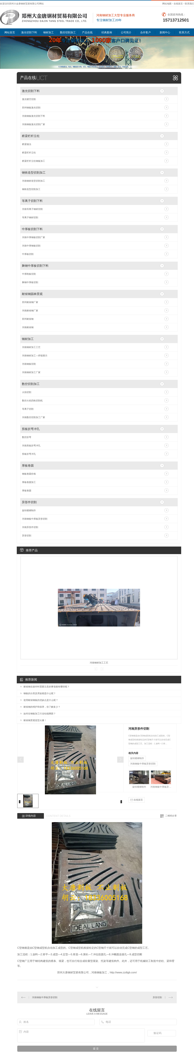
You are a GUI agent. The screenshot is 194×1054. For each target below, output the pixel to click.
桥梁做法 (26, 144)
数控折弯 (26, 437)
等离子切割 (28, 409)
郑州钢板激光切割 (31, 107)
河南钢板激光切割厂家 (33, 124)
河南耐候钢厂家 (30, 310)
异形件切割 (29, 502)
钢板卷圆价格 (29, 473)
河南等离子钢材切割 (32, 209)
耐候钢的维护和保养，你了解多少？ (42, 707)
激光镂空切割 (29, 99)
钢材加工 (48, 32)
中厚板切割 (28, 254)
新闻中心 (165, 32)
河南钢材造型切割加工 (33, 180)
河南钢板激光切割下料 (33, 116)
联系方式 (184, 32)
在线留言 (178, 3)
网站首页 (9, 32)
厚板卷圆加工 (29, 482)
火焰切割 (26, 392)
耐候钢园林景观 (32, 294)
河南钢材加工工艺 (31, 347)
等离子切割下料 (32, 200)
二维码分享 (171, 815)
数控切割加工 (68, 32)
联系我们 (189, 3)
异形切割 (26, 535)
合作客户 (145, 32)
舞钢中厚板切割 (30, 282)
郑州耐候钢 (28, 319)
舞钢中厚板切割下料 (35, 265)
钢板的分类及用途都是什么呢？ (40, 693)
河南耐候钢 (28, 327)
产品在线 (87, 32)
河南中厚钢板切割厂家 (33, 237)
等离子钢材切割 (30, 217)
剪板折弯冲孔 (31, 429)
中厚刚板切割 (29, 274)
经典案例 (106, 32)
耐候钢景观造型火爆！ (35, 720)
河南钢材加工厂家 (31, 372)
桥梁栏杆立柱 (31, 136)
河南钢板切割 (29, 364)
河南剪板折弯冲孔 (31, 445)
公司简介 (126, 32)
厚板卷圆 (28, 465)
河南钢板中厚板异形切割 (34, 518)
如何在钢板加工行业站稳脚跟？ (40, 713)
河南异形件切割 (30, 527)
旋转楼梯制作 (29, 510)
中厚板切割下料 (32, 229)
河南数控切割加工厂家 (33, 417)
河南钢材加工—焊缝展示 (34, 355)
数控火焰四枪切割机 (32, 400)
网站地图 (166, 3)
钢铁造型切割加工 (34, 172)
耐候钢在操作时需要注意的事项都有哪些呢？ (47, 686)
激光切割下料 (29, 32)
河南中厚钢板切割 (31, 245)
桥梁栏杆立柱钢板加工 (33, 161)
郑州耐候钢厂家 (30, 302)
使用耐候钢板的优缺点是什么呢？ (41, 700)
